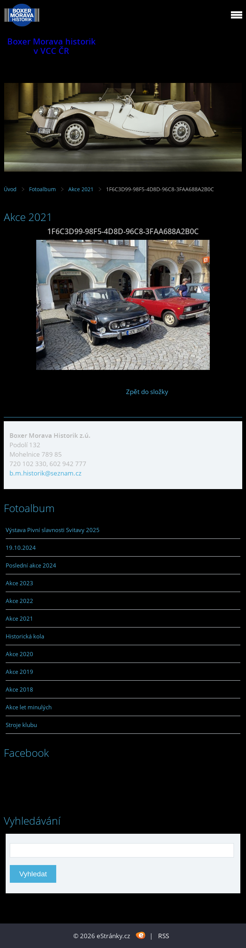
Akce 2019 (19, 671)
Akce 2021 (81, 189)
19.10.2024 (21, 547)
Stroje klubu (21, 725)
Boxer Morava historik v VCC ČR (51, 46)
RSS (163, 935)
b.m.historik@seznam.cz (45, 473)
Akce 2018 (19, 689)
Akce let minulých (29, 707)
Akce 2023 (19, 583)
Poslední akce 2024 (31, 565)
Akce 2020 (19, 654)
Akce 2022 (19, 600)
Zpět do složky (147, 391)
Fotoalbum (42, 189)
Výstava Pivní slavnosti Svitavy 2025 (53, 530)
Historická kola (25, 636)
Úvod (10, 189)
